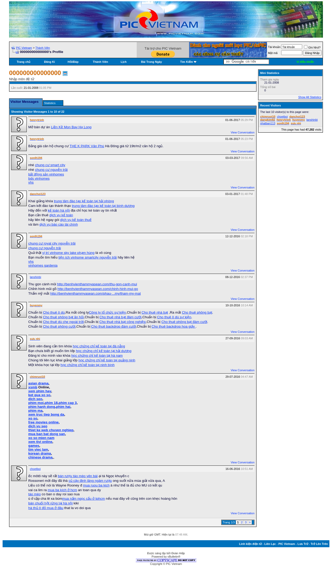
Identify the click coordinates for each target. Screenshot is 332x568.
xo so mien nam (41, 438)
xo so (32, 418)
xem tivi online (40, 442)
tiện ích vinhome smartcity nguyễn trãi (87, 257)
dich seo (35, 399)
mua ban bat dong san (46, 434)
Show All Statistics (309, 97)
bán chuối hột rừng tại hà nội (50, 503)
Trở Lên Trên (319, 543)
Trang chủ (23, 61)
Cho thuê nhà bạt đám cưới (120, 317)
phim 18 (51, 403)
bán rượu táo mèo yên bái (78, 476)
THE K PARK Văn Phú (87, 146)
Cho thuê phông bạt (197, 312)
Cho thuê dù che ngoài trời (63, 322)
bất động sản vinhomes (46, 174)
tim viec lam (38, 449)
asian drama (38, 383)
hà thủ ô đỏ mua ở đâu (45, 508)
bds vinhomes (39, 178)
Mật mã (273, 53)
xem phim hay (39, 391)
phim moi (36, 403)
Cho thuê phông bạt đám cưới (184, 322)
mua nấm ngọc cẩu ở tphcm (83, 499)
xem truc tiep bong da (46, 414)
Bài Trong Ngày (151, 61)
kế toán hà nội (59, 210)
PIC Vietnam (24, 47)
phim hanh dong (41, 407)
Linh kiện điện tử (250, 543)
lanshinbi (35, 277)
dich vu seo (37, 426)
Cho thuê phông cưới (59, 326)
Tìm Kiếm (186, 61)
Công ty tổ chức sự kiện (107, 312)
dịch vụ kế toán (61, 215)
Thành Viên (42, 47)
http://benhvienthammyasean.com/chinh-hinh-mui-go (98, 289)
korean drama (39, 453)
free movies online (43, 422)
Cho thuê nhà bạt (155, 312)
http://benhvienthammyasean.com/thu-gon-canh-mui (97, 284)
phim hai (63, 407)
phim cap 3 (68, 403)
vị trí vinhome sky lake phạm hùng (68, 253)
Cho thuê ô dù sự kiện (174, 317)
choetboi (35, 468)
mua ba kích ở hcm (62, 490)
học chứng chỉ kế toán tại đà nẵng (99, 346)
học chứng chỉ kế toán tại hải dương (104, 351)
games (33, 446)
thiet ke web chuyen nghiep (50, 430)
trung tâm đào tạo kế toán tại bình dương (103, 206)
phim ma (35, 411)
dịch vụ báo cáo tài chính (58, 224)
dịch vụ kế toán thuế (76, 220)
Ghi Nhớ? (312, 47)
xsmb (32, 387)
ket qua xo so (39, 395)
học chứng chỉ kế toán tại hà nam (97, 355)
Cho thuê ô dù (54, 312)
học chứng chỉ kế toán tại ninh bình (87, 365)
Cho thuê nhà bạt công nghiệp (122, 322)
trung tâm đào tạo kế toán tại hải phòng (84, 201)
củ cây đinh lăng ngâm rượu (90, 481)
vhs (31, 182)
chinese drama (40, 457)
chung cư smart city (50, 165)
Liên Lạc (270, 543)
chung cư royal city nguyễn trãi (51, 243)
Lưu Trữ (303, 543)
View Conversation (242, 132)
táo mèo (34, 494)
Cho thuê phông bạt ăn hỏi (63, 317)
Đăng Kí (49, 61)
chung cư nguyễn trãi (51, 170)
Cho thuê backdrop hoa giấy (173, 326)
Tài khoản (274, 47)
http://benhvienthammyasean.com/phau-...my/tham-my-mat (95, 293)
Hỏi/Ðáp (73, 61)
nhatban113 (267, 123)
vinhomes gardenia (43, 265)
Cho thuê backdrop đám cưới (113, 326)
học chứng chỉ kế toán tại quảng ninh (106, 360)
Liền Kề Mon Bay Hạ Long (71, 127)
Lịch (124, 61)
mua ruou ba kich (96, 485)
